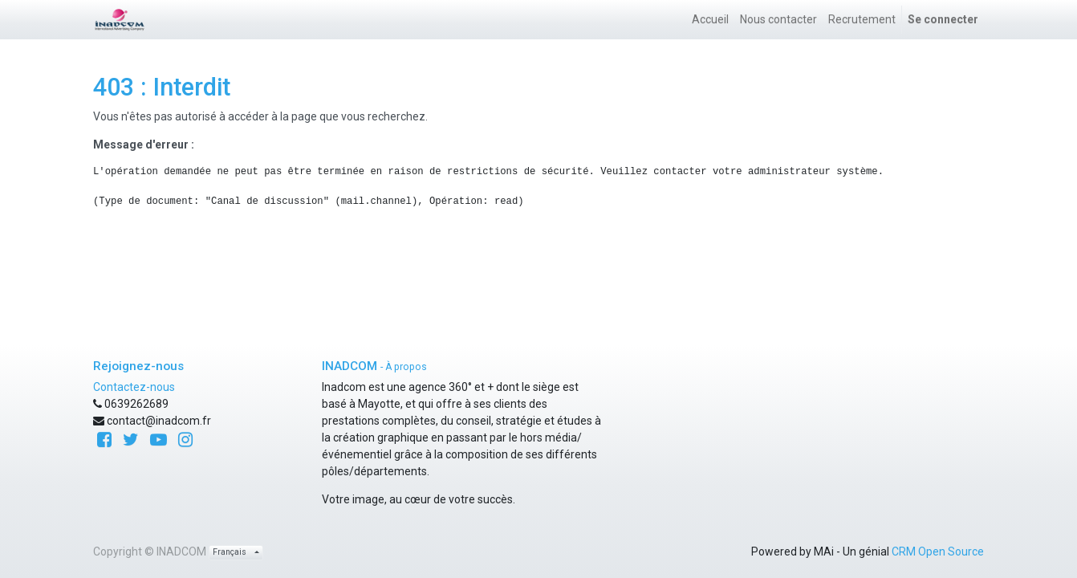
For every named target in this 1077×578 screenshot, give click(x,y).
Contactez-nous (134, 387)
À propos (406, 366)
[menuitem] (710, 20)
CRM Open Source (938, 551)
